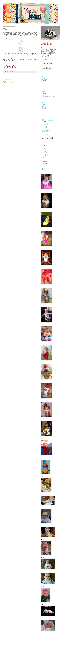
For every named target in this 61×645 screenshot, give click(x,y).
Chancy (43, 76)
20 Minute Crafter (45, 126)
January (44, 164)
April (43, 158)
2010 (43, 166)
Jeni (43, 89)
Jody (43, 95)
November (45, 151)
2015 (43, 142)
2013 (43, 145)
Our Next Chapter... (46, 161)
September (45, 154)
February (44, 163)
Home (21, 87)
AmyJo (43, 47)
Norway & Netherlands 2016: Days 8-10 (48, 120)
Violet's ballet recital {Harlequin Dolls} (48, 96)
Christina (43, 78)
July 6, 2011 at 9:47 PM (10, 82)
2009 (43, 168)
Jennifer (43, 91)
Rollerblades (44, 111)
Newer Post (6, 87)
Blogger (35, 641)
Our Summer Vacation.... (46, 79)
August (44, 155)
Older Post (36, 87)
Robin (7, 79)
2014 (43, 144)
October (44, 152)
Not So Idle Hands (45, 131)
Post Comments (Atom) (12, 88)
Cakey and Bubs (44, 127)
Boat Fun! (43, 92)
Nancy (43, 106)
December (45, 149)
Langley (43, 104)
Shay (43, 119)
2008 (43, 169)
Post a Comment (8, 84)
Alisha (43, 72)
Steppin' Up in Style (45, 134)
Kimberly (43, 102)
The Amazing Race (45, 107)
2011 (43, 148)
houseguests (44, 116)
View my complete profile (45, 59)
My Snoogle (45, 160)
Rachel (43, 110)
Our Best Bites (44, 132)
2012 (43, 147)
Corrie (43, 82)
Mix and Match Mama (45, 130)
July (43, 157)
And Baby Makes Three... (46, 83)
